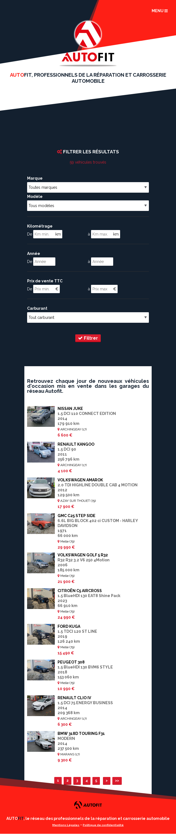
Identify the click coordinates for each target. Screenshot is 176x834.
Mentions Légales (65, 825)
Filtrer (88, 338)
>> (117, 780)
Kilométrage (40, 226)
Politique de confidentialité (103, 825)
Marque (35, 178)
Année (33, 253)
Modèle (35, 196)
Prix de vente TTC (45, 281)
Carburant (37, 308)
